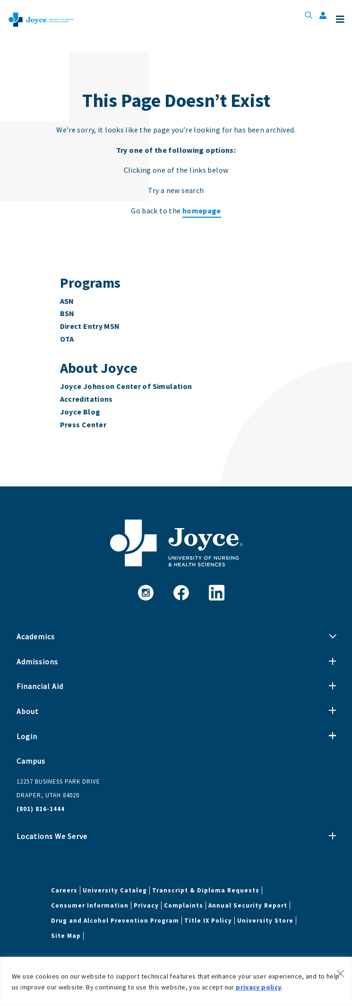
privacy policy (258, 987)
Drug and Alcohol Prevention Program (115, 921)
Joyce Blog (80, 411)
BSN (67, 313)
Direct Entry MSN (90, 326)
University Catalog (115, 890)
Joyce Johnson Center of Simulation (126, 386)
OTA (67, 339)
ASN (67, 301)
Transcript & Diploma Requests (205, 890)
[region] (176, 981)
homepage (201, 210)
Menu (340, 19)
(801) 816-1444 (41, 809)
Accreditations (86, 399)
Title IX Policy (208, 921)
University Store (265, 921)
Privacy (146, 905)
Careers (64, 890)
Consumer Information (90, 905)
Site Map (66, 936)
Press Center (83, 424)
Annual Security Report (247, 905)
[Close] (340, 973)
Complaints (183, 905)
